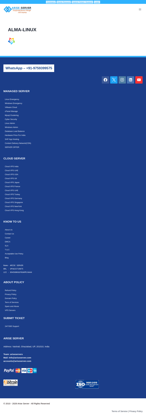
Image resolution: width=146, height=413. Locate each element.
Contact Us (10, 230)
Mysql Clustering (12, 114)
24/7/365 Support (12, 320)
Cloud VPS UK (11, 176)
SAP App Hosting (12, 138)
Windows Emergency (14, 103)
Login (100, 2)
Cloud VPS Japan (13, 180)
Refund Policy (11, 285)
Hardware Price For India (16, 134)
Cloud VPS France (13, 184)
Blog (7, 253)
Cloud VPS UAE (12, 168)
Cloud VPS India (12, 164)
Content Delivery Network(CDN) (19, 141)
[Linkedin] (130, 80)
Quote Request (62, 2)
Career (8, 234)
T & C (7, 245)
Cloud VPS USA (12, 172)
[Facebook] (105, 80)
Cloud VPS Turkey (13, 191)
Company (48, 2)
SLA (7, 241)
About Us (9, 226)
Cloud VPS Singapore (14, 199)
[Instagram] (122, 80)
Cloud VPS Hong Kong (15, 207)
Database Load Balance (15, 130)
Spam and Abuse (12, 301)
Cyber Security (11, 118)
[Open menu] (140, 9)
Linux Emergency (12, 99)
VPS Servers (10, 305)
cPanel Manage (12, 111)
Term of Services (12, 297)
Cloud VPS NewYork (14, 203)
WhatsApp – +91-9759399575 (28, 68)
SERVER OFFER (12, 145)
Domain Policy (11, 293)
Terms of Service (120, 405)
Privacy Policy (11, 289)
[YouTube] (139, 80)
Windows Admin (12, 126)
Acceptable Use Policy (15, 249)
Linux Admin (10, 122)
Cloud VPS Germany (14, 195)
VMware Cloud (11, 107)
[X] (113, 80)
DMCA (8, 238)
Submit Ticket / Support (83, 2)
